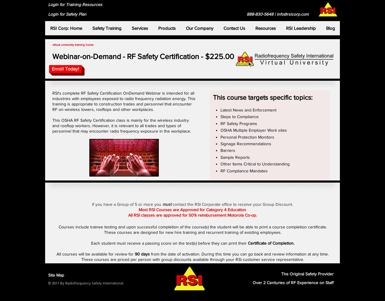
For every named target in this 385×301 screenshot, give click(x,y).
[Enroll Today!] (65, 69)
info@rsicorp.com (293, 14)
